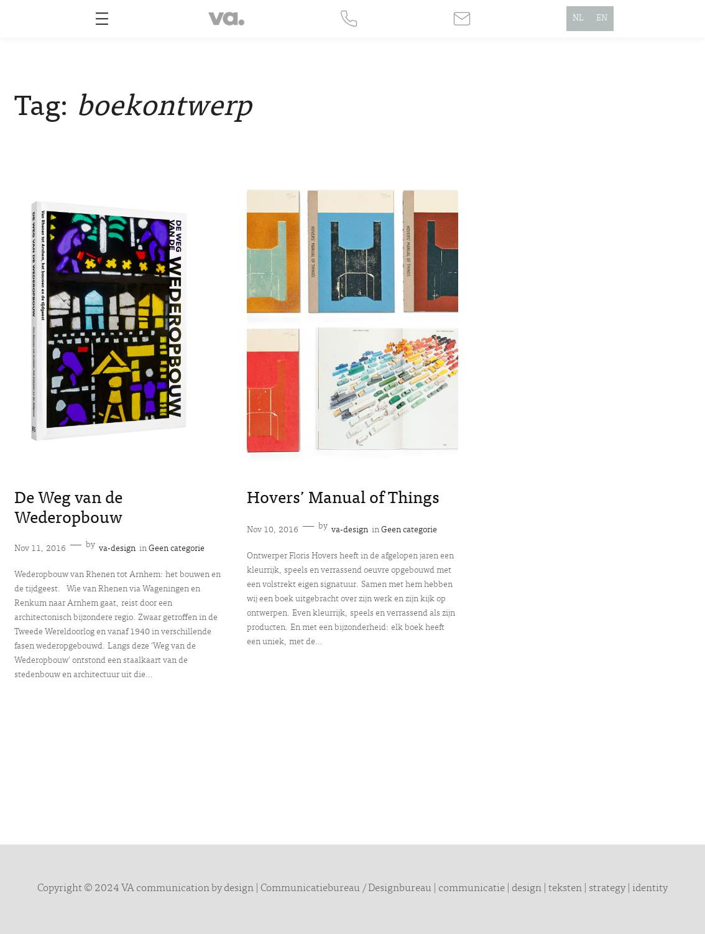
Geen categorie (177, 549)
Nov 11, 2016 (40, 549)
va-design (117, 549)
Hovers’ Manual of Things (343, 499)
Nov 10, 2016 (272, 530)
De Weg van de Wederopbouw (68, 509)
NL (578, 18)
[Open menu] (102, 18)
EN (601, 18)
